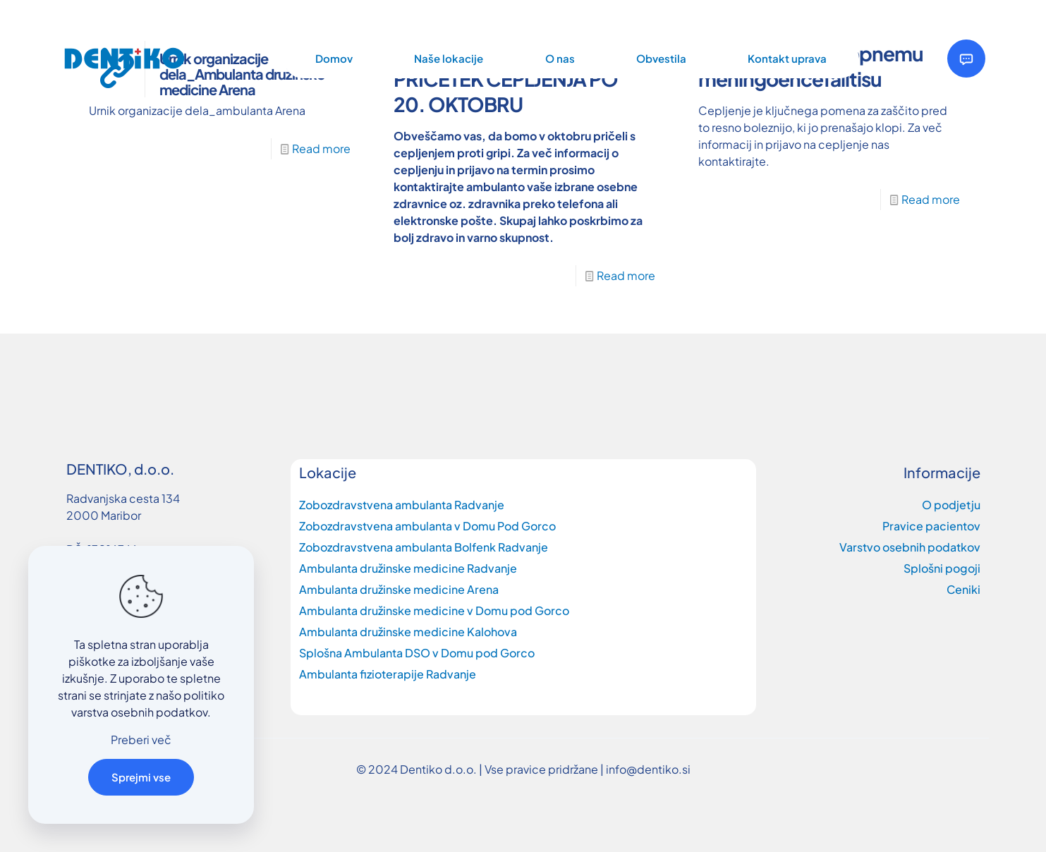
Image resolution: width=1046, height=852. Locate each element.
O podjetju (951, 504)
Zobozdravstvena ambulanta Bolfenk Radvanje (423, 547)
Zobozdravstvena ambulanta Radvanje (401, 504)
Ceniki (963, 589)
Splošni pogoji (942, 568)
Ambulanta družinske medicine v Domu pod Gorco (434, 610)
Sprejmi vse (141, 777)
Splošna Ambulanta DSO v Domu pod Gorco (417, 652)
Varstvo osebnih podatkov (909, 547)
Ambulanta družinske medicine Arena (399, 589)
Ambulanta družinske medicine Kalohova (408, 631)
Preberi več (141, 739)
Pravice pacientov (931, 525)
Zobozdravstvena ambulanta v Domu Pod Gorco (427, 525)
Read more (321, 148)
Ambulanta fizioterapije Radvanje (387, 674)
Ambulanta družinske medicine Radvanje (408, 568)
